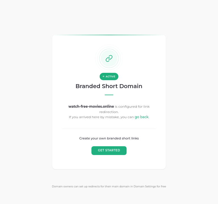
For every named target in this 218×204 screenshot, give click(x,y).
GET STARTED (109, 150)
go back (141, 117)
